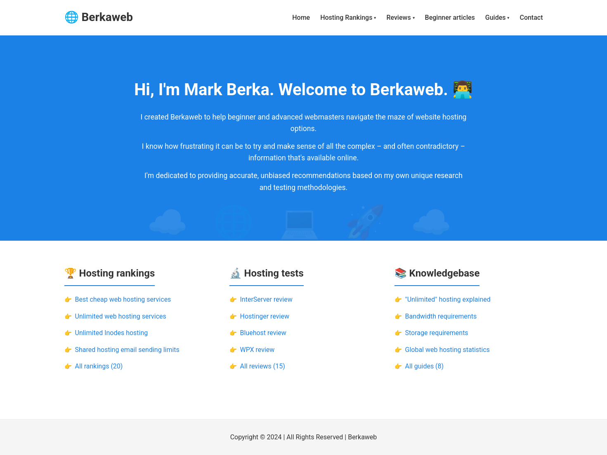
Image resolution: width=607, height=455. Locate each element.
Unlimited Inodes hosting (111, 333)
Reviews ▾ (400, 17)
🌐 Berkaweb (98, 17)
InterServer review (266, 299)
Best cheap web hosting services (123, 299)
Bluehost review (263, 333)
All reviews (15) (262, 366)
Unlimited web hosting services (120, 316)
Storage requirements (436, 333)
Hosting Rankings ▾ (348, 17)
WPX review (257, 350)
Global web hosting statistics (447, 350)
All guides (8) (424, 366)
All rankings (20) (99, 366)
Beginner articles (450, 17)
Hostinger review (264, 316)
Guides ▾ (497, 17)
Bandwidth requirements (441, 316)
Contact (531, 17)
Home (301, 17)
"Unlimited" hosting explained (448, 299)
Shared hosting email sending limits (127, 350)
